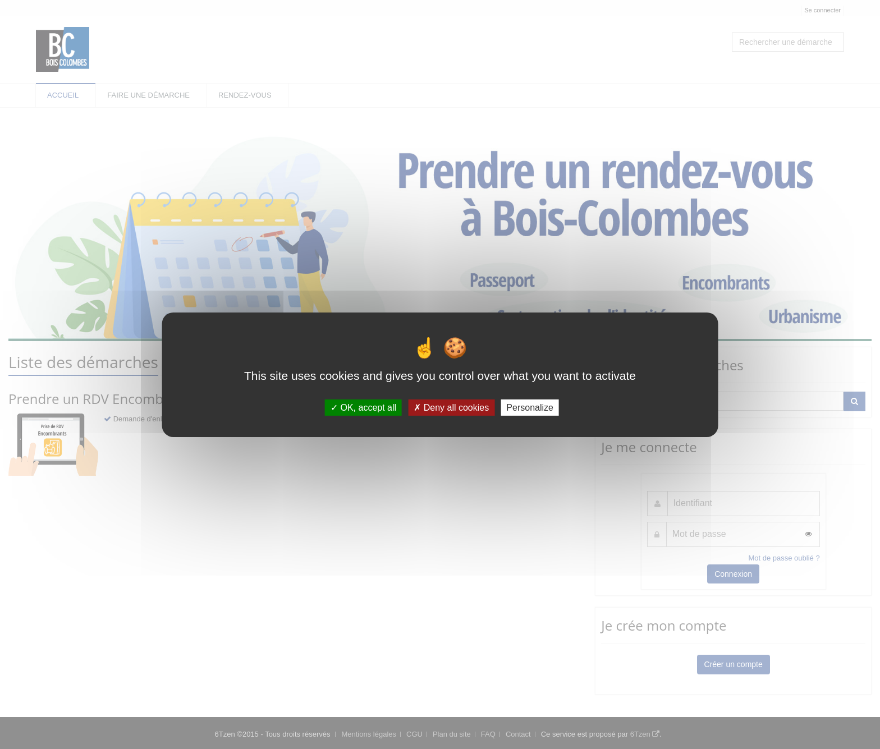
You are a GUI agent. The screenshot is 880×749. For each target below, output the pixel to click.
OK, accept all (363, 407)
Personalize (529, 407)
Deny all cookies (451, 407)
